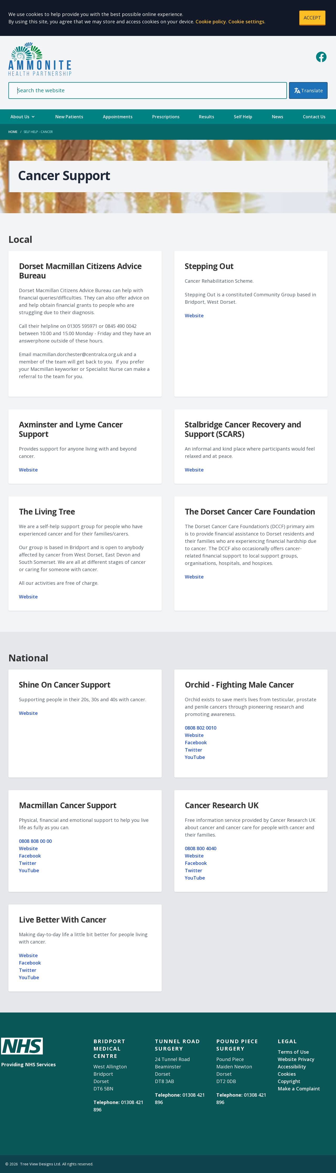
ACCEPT (312, 17)
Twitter (193, 750)
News (277, 117)
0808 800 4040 (200, 848)
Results (206, 117)
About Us (23, 117)
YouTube (195, 757)
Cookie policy (211, 21)
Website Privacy (296, 1059)
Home (12, 132)
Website (194, 315)
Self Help (243, 117)
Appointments (118, 117)
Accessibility (292, 1066)
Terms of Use (293, 1052)
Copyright (289, 1081)
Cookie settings (246, 21)
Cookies (287, 1074)
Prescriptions (166, 117)
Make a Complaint (299, 1088)
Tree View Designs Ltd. (40, 1163)
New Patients (69, 117)
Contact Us (314, 117)
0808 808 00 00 (35, 841)
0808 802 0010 (200, 728)
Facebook (196, 742)
